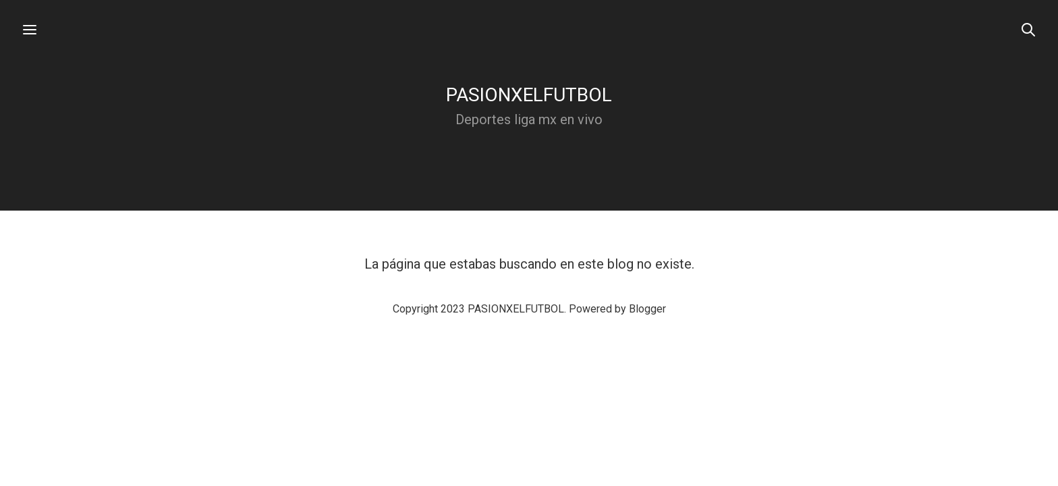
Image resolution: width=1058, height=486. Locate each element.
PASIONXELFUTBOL (529, 95)
